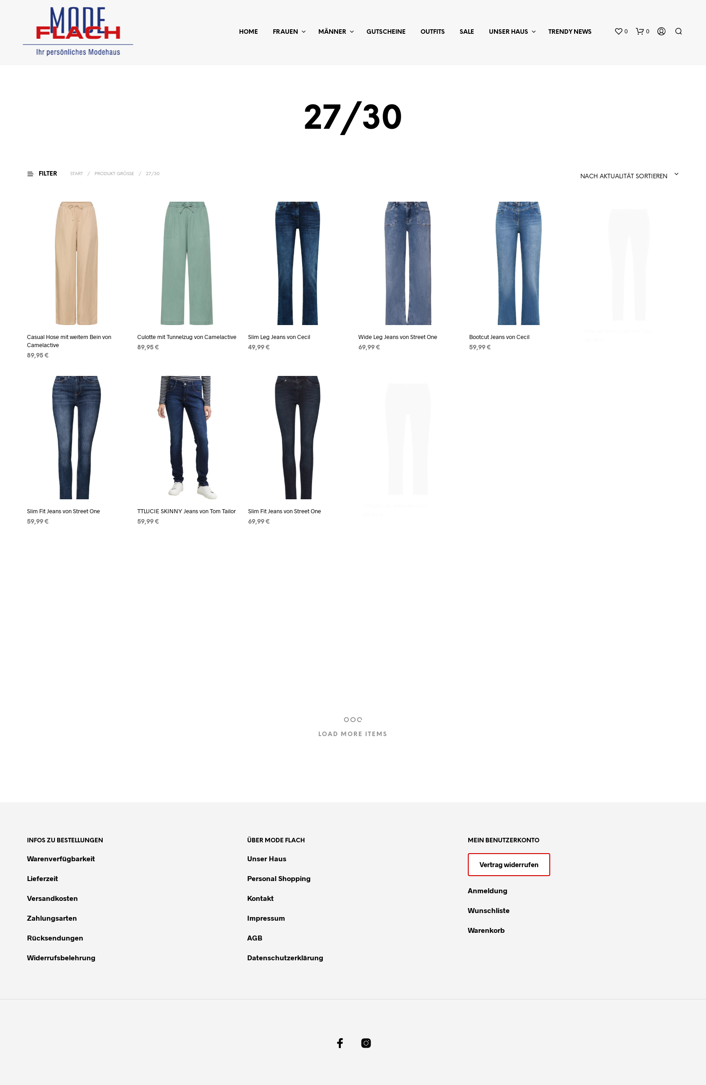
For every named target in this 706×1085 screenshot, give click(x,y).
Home (248, 32)
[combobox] (602, 174)
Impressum (266, 917)
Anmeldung (487, 890)
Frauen (285, 32)
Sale (467, 32)
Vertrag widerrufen (509, 864)
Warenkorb (486, 930)
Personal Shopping (279, 878)
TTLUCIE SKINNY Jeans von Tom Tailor (187, 508)
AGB (254, 937)
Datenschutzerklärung (285, 957)
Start (76, 174)
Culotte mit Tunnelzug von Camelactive (186, 336)
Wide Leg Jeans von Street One (398, 332)
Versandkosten (52, 898)
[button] (621, 31)
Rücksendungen (55, 937)
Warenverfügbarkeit (61, 858)
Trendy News (570, 32)
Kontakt (260, 898)
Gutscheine (386, 32)
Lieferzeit (42, 878)
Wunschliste (489, 910)
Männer (332, 32)
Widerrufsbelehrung (61, 957)
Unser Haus (508, 32)
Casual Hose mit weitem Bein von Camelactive (69, 340)
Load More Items (353, 734)
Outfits (433, 32)
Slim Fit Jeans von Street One (63, 511)
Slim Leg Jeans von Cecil (279, 336)
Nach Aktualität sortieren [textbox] (623, 177)
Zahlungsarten (52, 917)
